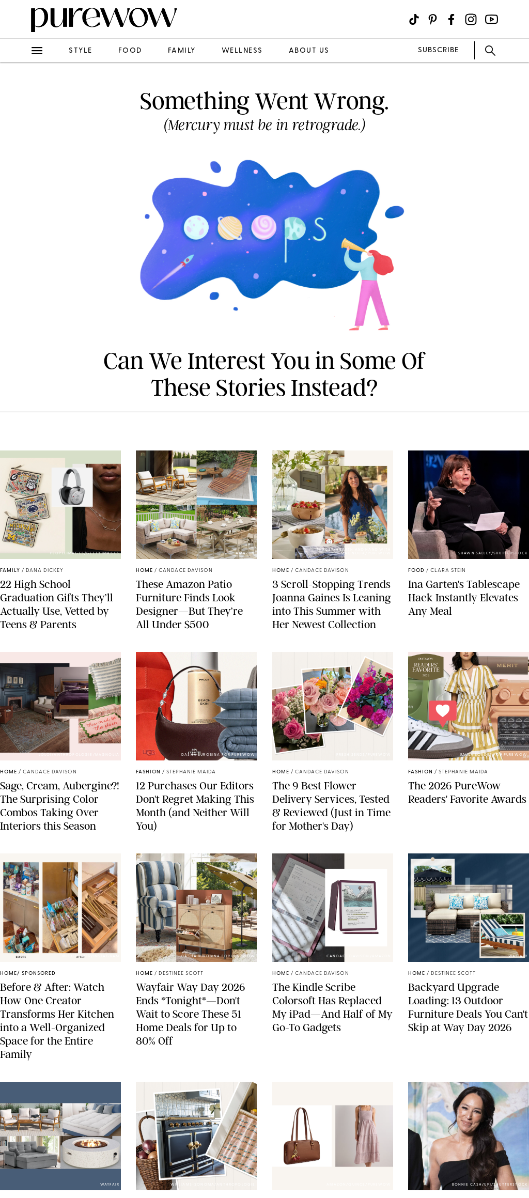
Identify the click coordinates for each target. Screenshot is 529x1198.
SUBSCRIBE (438, 50)
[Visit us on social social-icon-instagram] (470, 19)
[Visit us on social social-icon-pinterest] (432, 19)
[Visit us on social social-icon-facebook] (451, 19)
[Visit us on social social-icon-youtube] (491, 19)
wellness (242, 51)
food (130, 51)
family (182, 51)
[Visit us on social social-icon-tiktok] (414, 19)
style (80, 51)
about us (309, 51)
